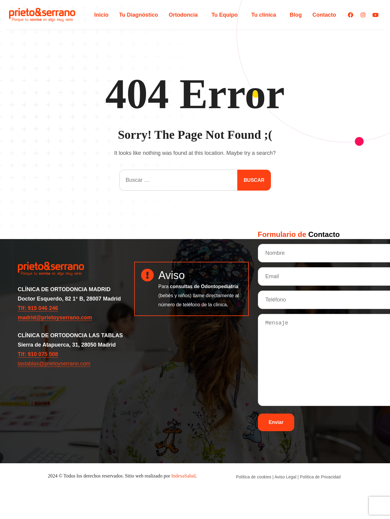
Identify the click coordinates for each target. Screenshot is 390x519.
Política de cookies (254, 476)
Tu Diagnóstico (138, 15)
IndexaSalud (183, 475)
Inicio (101, 15)
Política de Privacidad (320, 476)
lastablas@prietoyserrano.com (55, 364)
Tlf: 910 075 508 (38, 354)
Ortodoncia (185, 15)
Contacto (324, 15)
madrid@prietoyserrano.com (55, 317)
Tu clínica (265, 15)
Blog (296, 15)
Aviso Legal (285, 476)
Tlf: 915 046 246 (38, 308)
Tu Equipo (226, 15)
